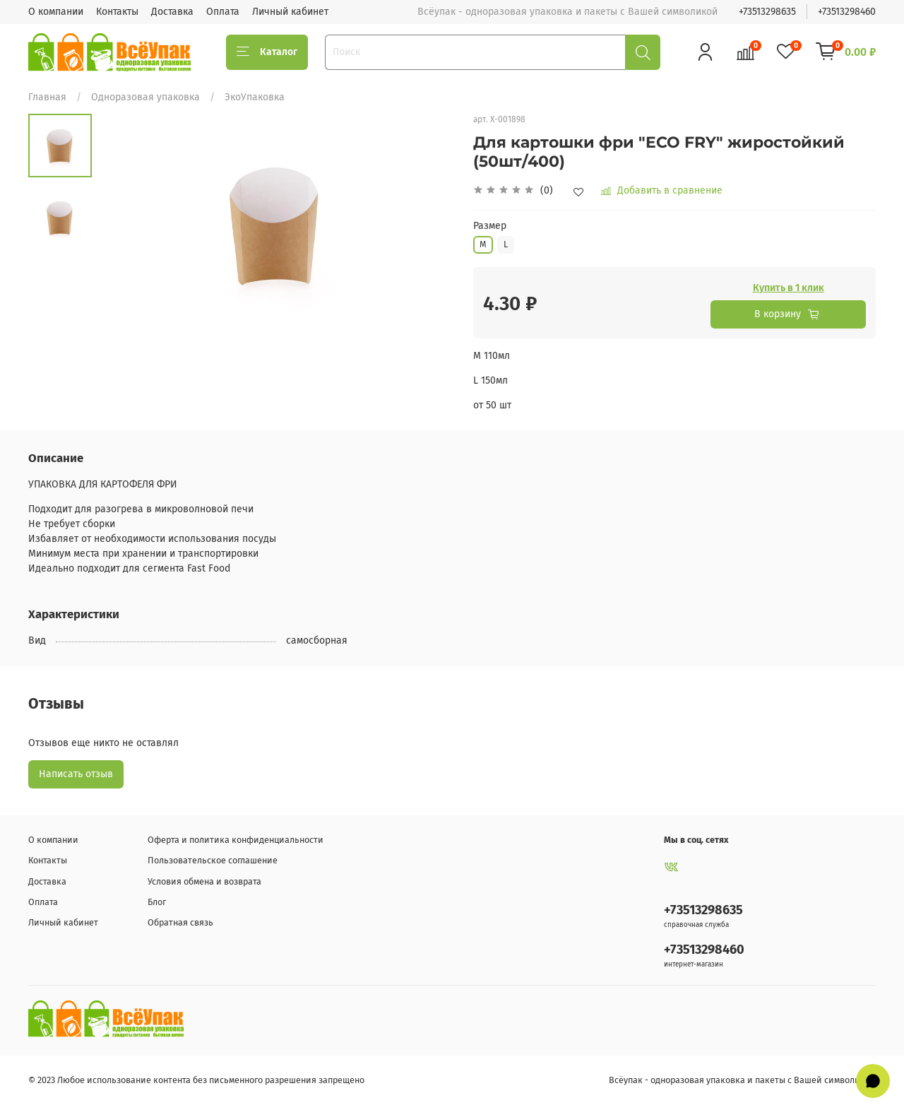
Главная (47, 97)
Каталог (267, 52)
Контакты (117, 12)
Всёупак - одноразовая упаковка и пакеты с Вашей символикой (742, 1080)
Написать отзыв (76, 774)
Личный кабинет (290, 12)
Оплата (222, 12)
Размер (489, 226)
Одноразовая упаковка (145, 97)
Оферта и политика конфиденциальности (235, 839)
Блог (157, 902)
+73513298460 (847, 12)
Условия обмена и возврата (204, 881)
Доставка (172, 12)
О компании (55, 12)
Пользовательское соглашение (213, 860)
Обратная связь (180, 922)
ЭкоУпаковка (255, 97)
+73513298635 (767, 12)
